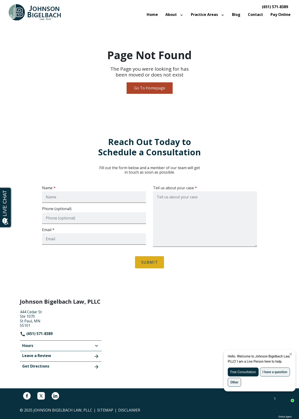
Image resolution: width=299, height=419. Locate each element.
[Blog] (236, 14)
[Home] (152, 14)
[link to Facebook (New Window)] (27, 396)
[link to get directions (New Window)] (61, 318)
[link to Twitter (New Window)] (41, 396)
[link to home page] (37, 12)
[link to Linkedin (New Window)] (55, 396)
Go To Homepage (149, 88)
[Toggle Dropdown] (182, 14)
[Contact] (255, 14)
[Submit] (149, 262)
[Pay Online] (281, 14)
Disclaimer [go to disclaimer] (129, 410)
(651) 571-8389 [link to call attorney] (275, 7)
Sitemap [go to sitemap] (105, 410)
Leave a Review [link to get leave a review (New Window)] (60, 356)
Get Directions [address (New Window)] (60, 367)
